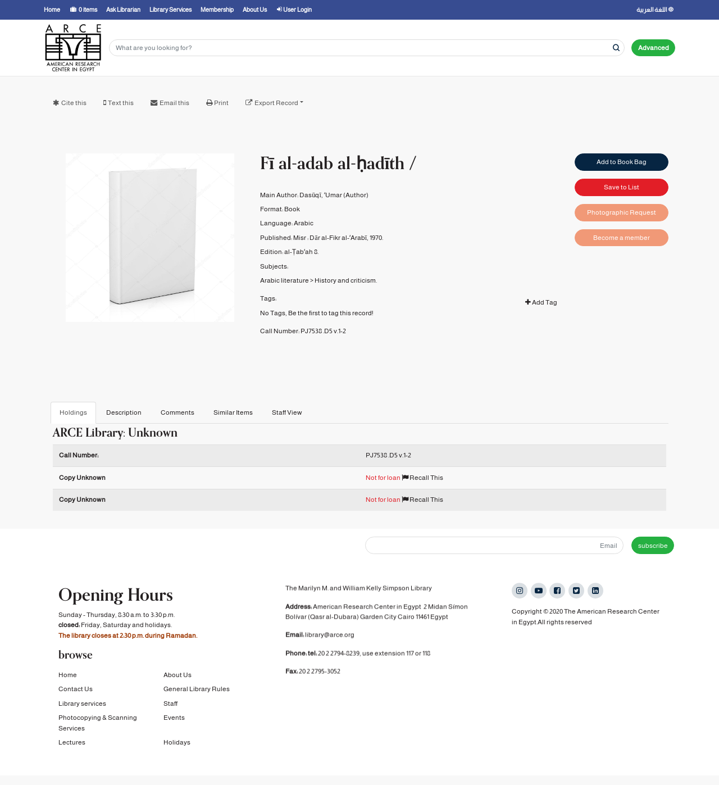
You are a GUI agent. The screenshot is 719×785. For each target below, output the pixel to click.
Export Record (276, 103)
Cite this (74, 103)
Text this (121, 103)
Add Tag (541, 302)
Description (124, 412)
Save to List (621, 187)
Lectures (71, 743)
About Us (177, 675)
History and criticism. (346, 280)
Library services (82, 704)
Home (67, 675)
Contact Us (75, 690)
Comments (177, 412)
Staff (170, 704)
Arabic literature (284, 280)
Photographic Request (621, 212)
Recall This (422, 478)
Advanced (653, 48)
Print (221, 103)
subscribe (653, 546)
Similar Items (233, 412)
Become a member (621, 238)
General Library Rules (196, 690)
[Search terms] (367, 48)
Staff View (287, 412)
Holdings (73, 412)
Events (174, 719)
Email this (174, 103)
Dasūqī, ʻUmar (320, 195)
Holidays (176, 743)
